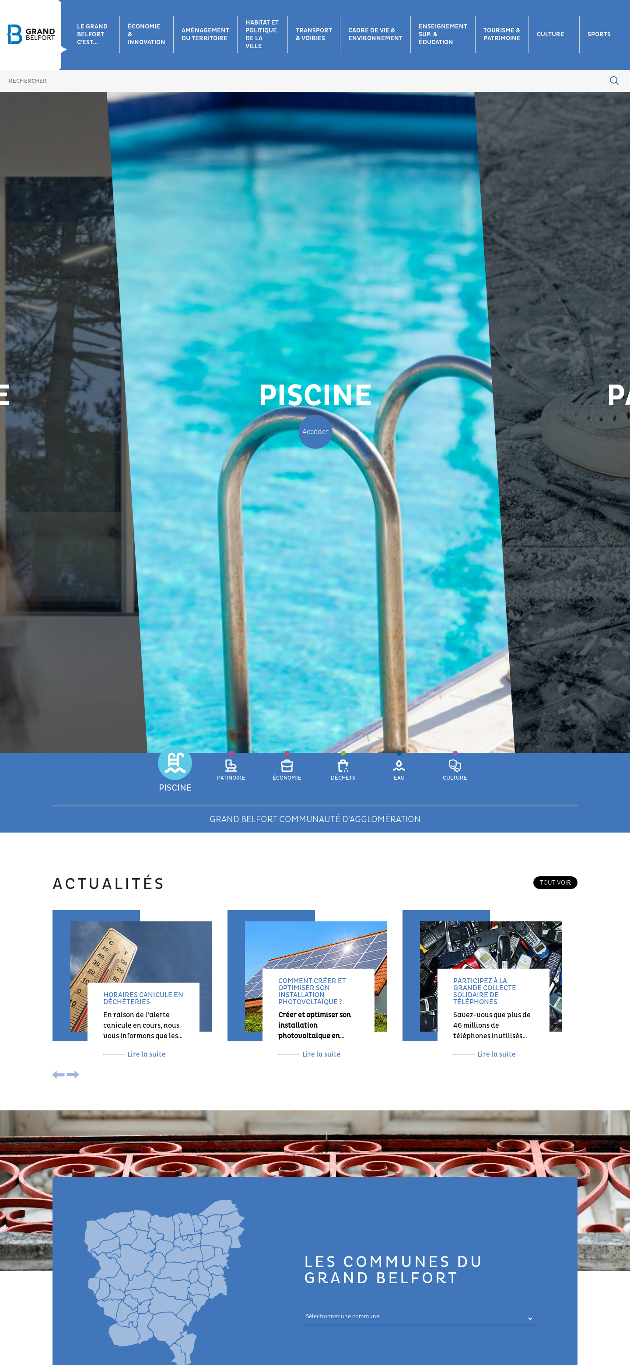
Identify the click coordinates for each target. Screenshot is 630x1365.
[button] (175, 775)
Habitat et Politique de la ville (262, 34)
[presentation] (60, 1076)
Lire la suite (134, 1054)
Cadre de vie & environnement (375, 34)
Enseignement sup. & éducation (443, 34)
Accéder (315, 431)
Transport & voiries (314, 34)
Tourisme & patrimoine (502, 34)
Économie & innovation (146, 34)
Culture (550, 34)
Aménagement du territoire (205, 34)
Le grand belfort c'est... (92, 34)
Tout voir (555, 882)
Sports (599, 34)
